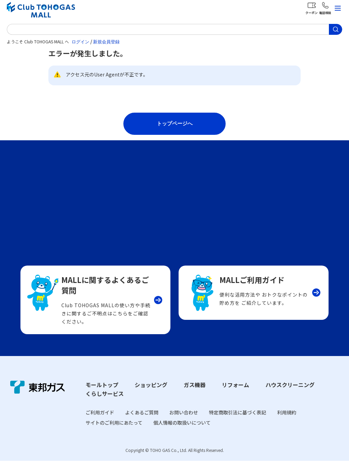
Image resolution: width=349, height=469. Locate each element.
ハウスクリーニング (290, 393)
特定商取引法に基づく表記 (237, 420)
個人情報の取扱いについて (182, 430)
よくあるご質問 (141, 420)
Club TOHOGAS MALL (41, 10)
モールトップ (102, 393)
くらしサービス (105, 402)
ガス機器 (195, 393)
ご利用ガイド (100, 420)
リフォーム (235, 393)
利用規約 (286, 420)
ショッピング (151, 393)
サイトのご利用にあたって (114, 430)
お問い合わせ (183, 420)
